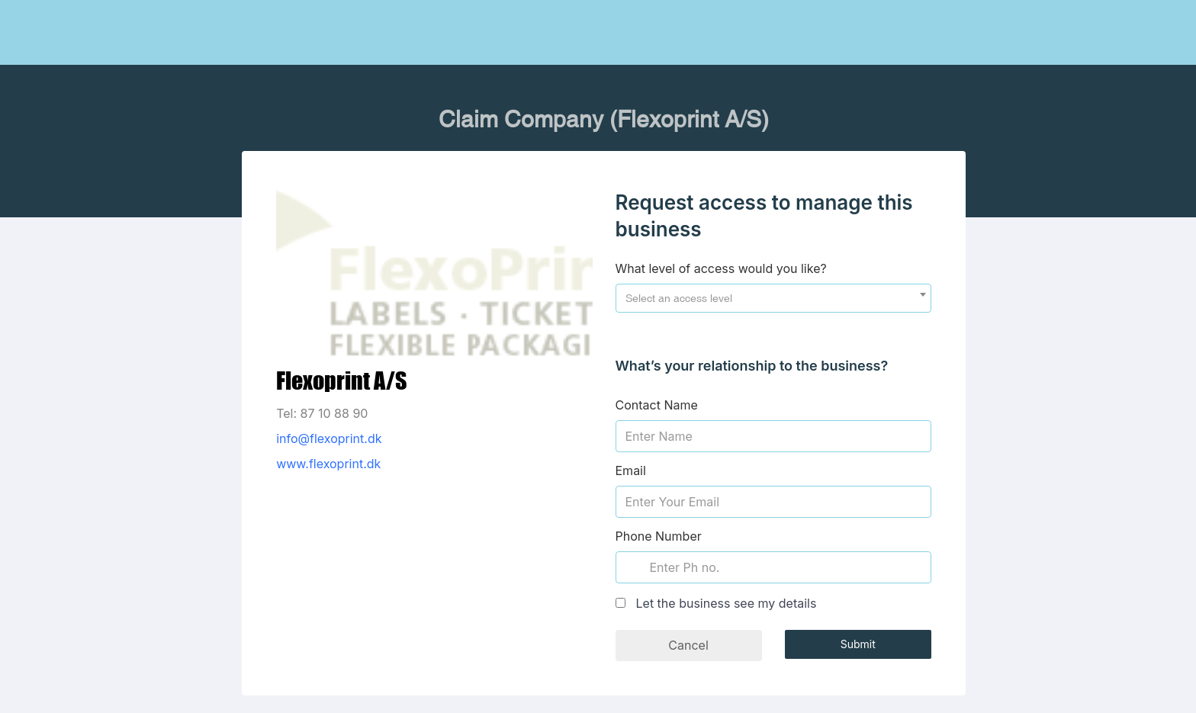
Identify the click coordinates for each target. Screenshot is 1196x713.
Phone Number (659, 536)
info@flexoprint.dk (328, 438)
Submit (858, 644)
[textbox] (773, 298)
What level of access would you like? (721, 268)
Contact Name (657, 405)
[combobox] (773, 298)
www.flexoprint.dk (328, 463)
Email (631, 470)
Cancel (688, 645)
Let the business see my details (726, 603)
